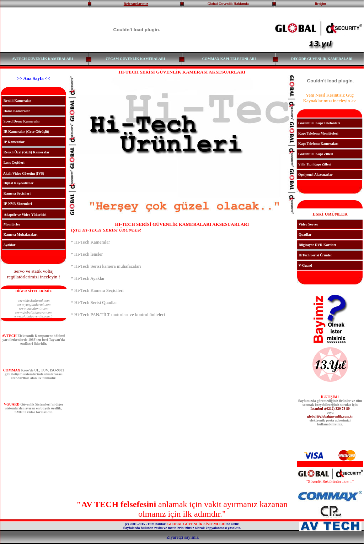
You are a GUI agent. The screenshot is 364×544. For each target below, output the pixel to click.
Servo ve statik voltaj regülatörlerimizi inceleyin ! (33, 273)
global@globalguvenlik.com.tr (330, 416)
